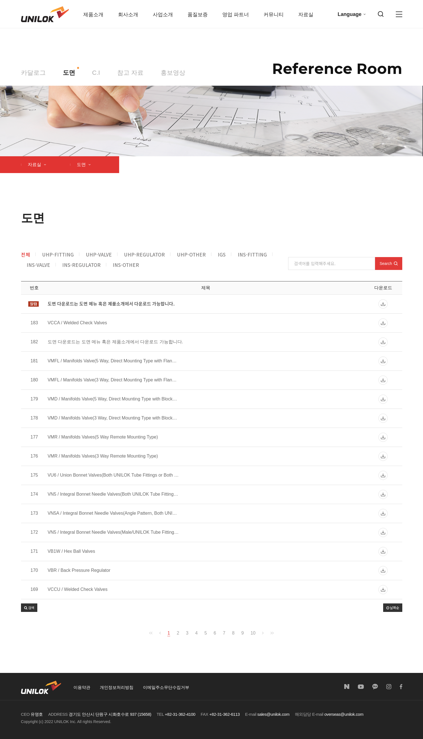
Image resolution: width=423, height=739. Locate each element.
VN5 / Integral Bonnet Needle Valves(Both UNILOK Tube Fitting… (113, 494)
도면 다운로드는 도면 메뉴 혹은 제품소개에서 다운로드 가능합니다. (115, 342)
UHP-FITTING (58, 254)
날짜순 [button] (392, 607)
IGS (222, 254)
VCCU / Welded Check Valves (78, 589)
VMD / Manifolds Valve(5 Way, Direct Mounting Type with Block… (112, 399)
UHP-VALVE (99, 254)
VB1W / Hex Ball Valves (71, 551)
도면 (69, 73)
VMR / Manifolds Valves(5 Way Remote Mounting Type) (103, 437)
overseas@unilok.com (343, 714)
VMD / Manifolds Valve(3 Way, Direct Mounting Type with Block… (112, 418)
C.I (96, 73)
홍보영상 (173, 73)
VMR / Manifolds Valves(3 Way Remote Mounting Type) (103, 456)
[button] (29, 607)
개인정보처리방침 (116, 687)
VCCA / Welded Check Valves (77, 323)
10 (253, 633)
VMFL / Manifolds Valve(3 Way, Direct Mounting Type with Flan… (112, 380)
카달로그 (33, 73)
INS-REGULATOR (81, 264)
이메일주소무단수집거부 (166, 687)
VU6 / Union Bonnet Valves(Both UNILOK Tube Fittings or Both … (113, 475)
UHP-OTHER (191, 254)
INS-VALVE (38, 264)
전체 (25, 254)
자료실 (37, 164)
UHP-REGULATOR (144, 254)
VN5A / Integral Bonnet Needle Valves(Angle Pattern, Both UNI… (112, 513)
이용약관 (81, 687)
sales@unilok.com (273, 714)
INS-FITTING (252, 254)
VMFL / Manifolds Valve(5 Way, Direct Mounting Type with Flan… (112, 361)
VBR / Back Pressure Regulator (79, 570)
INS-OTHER (126, 264)
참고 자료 (130, 73)
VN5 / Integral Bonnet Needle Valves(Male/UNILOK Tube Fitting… (113, 532)
